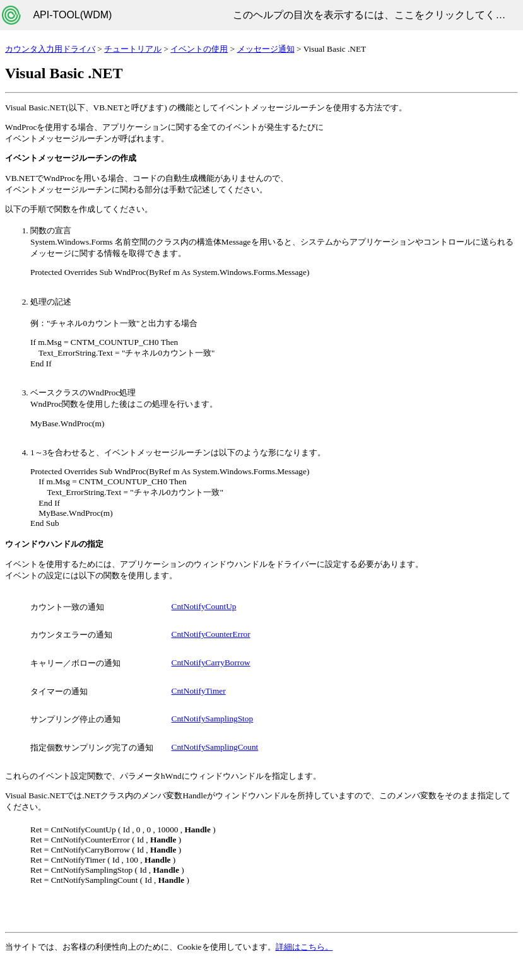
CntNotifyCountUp (204, 606)
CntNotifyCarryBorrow (211, 662)
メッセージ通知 (266, 49)
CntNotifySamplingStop (213, 718)
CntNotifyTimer (199, 691)
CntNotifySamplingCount (215, 747)
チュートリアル (133, 49)
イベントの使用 (199, 49)
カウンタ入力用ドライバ (50, 49)
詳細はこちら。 (304, 947)
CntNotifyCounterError (211, 634)
